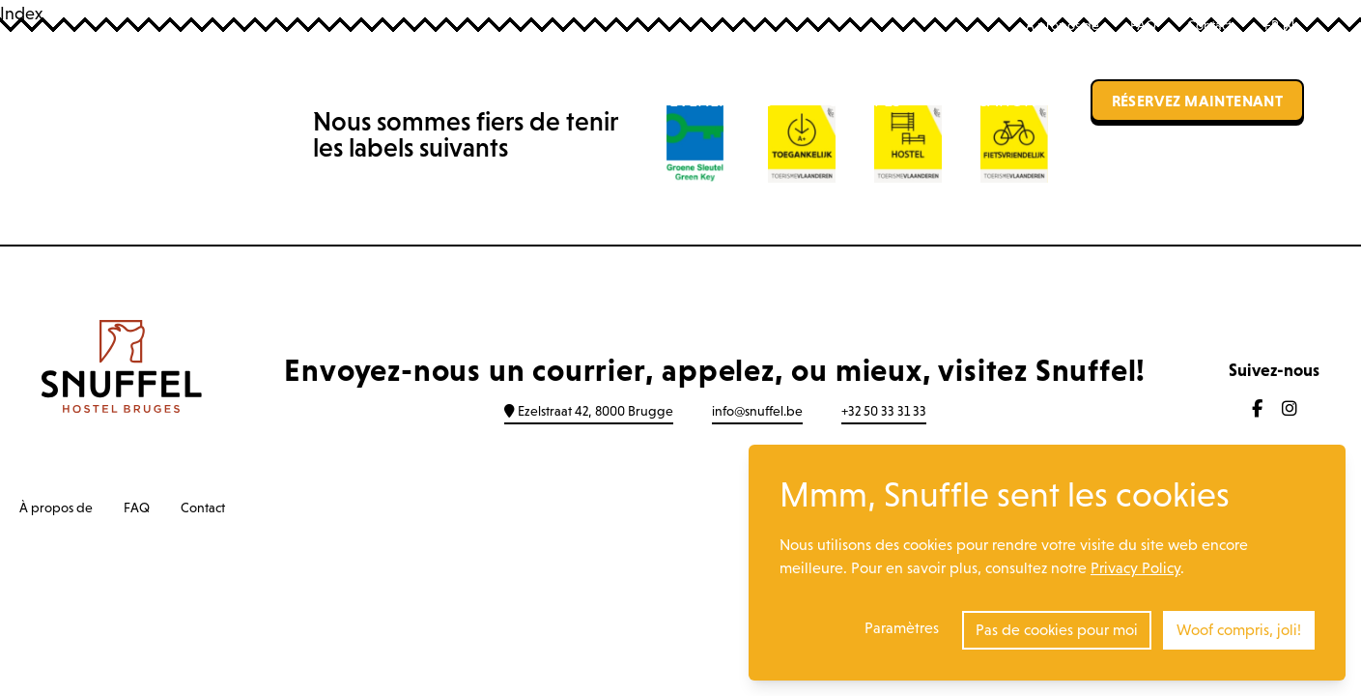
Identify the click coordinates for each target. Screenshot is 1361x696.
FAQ (1143, 25)
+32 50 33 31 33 (883, 411)
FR (1279, 25)
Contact (1209, 25)
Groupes (864, 100)
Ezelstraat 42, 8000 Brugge (588, 410)
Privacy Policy (1135, 568)
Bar (600, 100)
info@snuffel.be (757, 411)
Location (995, 100)
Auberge (495, 100)
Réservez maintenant (1198, 100)
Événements (721, 100)
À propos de (1062, 25)
